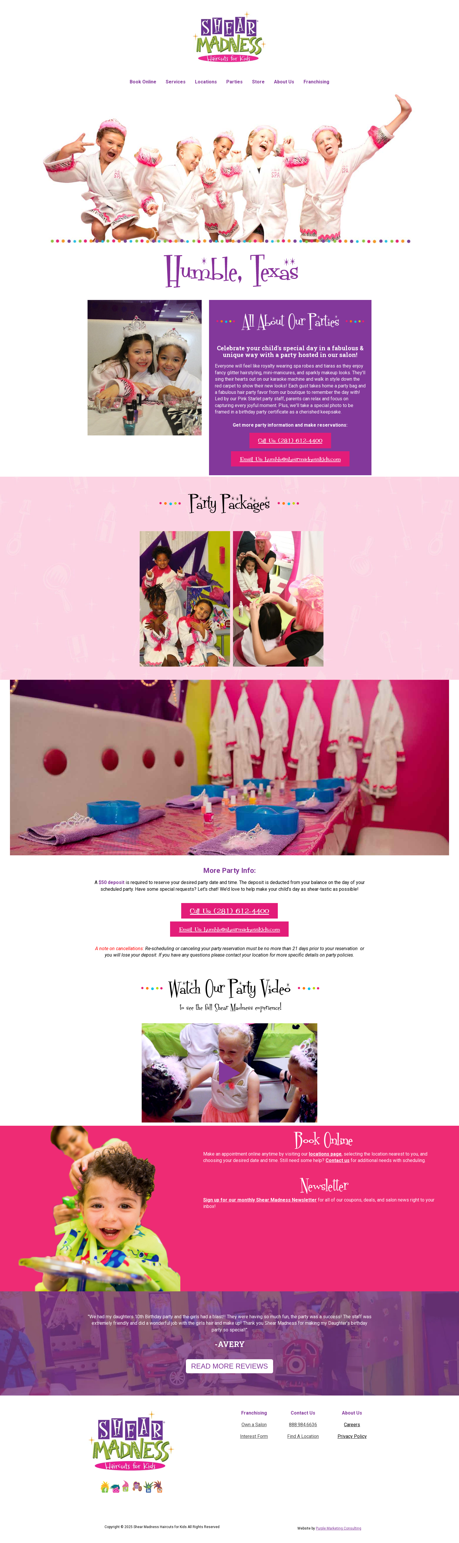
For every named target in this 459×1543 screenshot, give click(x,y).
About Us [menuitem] (284, 82)
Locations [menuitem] (206, 82)
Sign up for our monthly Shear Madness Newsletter (260, 1200)
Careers (352, 1424)
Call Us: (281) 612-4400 (290, 440)
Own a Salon (254, 1424)
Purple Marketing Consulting (338, 1528)
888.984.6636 (303, 1424)
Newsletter (323, 1185)
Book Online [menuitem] (143, 82)
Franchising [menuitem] (316, 82)
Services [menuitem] (176, 82)
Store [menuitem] (258, 82)
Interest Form (254, 1436)
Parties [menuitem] (234, 82)
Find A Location (303, 1436)
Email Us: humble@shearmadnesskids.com (290, 459)
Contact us (338, 1160)
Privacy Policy (352, 1436)
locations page (325, 1154)
